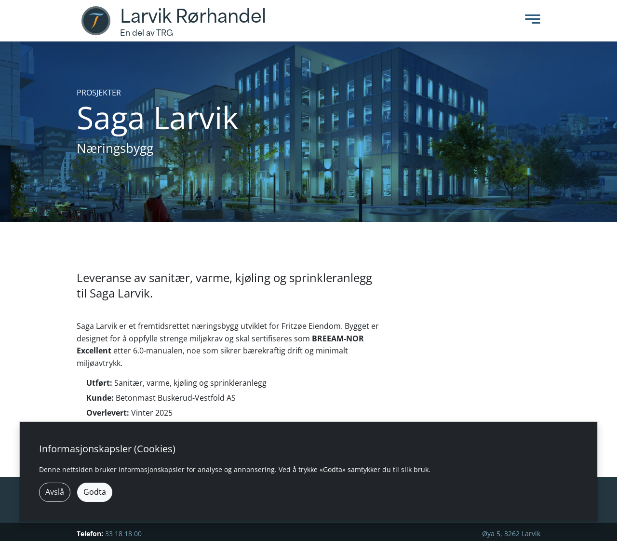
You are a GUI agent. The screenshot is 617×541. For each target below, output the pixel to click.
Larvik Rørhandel (193, 16)
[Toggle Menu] (530, 21)
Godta (94, 492)
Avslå (54, 492)
